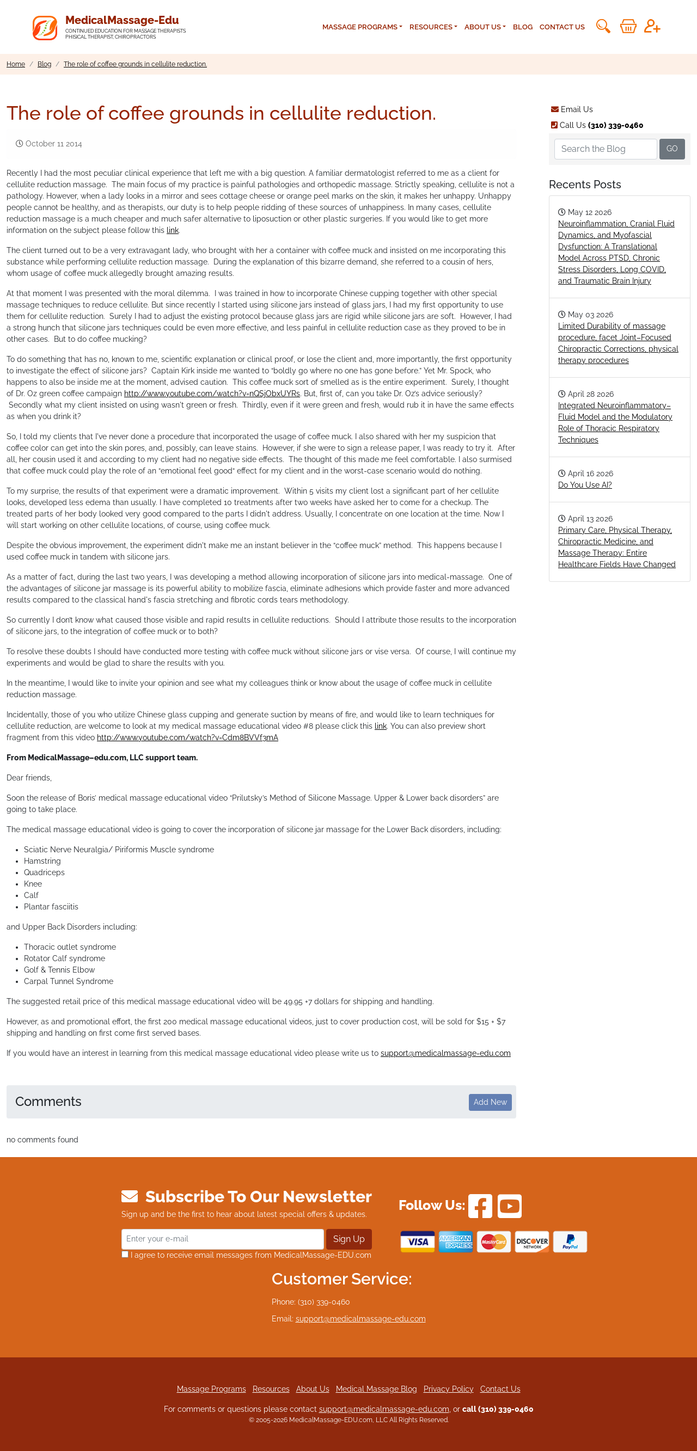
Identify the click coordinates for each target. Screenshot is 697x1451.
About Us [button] (482, 27)
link (173, 230)
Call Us (597, 125)
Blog (523, 27)
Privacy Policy (449, 1389)
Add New (490, 1102)
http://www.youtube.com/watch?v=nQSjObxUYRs (212, 393)
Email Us (572, 109)
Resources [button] (431, 27)
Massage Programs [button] (360, 27)
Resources (271, 1389)
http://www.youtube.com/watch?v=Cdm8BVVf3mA (187, 737)
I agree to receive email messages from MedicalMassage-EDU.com (246, 1255)
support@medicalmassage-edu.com (446, 1053)
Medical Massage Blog (376, 1389)
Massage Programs (211, 1389)
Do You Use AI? (585, 485)
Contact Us (562, 27)
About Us (312, 1389)
